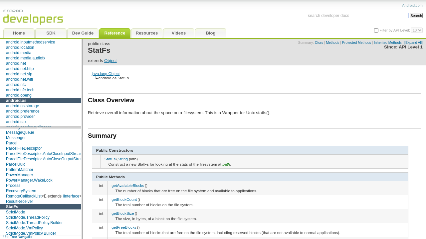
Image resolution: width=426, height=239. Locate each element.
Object (110, 60)
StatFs (12, 206)
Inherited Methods (387, 42)
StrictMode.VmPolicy (24, 228)
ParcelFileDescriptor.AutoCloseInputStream (44, 153)
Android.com (412, 5)
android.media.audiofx (25, 58)
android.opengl (19, 95)
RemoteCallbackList (24, 196)
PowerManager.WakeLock (29, 180)
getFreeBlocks (123, 227)
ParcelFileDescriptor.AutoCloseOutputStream (46, 159)
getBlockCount (124, 199)
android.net (16, 63)
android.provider (20, 116)
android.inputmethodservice (30, 42)
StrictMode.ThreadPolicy (28, 217)
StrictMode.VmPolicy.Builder (31, 233)
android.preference (23, 111)
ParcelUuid (16, 164)
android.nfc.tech (20, 90)
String (122, 159)
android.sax (16, 122)
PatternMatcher (19, 169)
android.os (16, 100)
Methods (332, 42)
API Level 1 (411, 46)
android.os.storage (22, 106)
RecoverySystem (21, 191)
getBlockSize (122, 213)
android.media (18, 52)
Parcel (11, 143)
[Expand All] (413, 42)
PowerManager (19, 175)
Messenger (16, 137)
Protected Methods (356, 42)
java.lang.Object (106, 73)
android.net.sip (19, 74)
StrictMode (15, 212)
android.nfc (16, 84)
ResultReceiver (19, 201)
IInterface (71, 196)
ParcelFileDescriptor (24, 148)
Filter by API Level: (395, 30)
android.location (20, 47)
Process (13, 185)
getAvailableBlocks (127, 185)
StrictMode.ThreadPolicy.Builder (34, 222)
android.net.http (20, 68)
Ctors (319, 42)
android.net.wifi (19, 79)
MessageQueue (20, 132)
